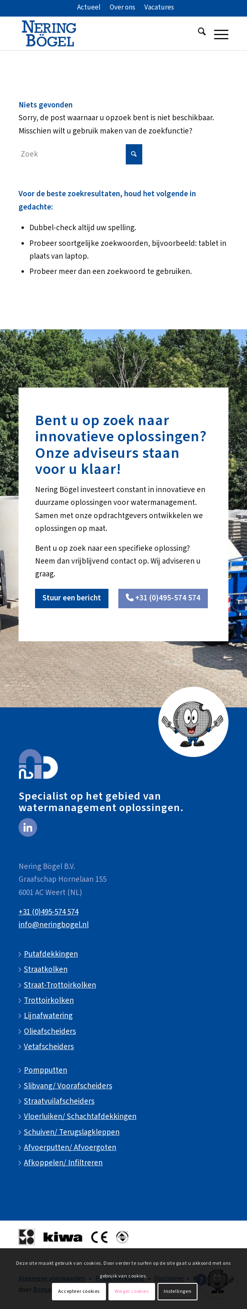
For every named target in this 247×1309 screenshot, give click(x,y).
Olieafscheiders (50, 1031)
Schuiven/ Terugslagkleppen (72, 1132)
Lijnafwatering (48, 1015)
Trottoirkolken (49, 1000)
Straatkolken (46, 969)
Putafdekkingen (51, 954)
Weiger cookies (131, 1291)
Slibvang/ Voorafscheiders (68, 1086)
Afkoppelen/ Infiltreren (63, 1163)
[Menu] (217, 33)
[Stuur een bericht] (71, 598)
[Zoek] (198, 33)
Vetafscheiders (49, 1046)
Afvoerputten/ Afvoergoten (70, 1147)
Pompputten (45, 1070)
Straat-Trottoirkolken (60, 985)
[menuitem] (89, 7)
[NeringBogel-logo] (102, 33)
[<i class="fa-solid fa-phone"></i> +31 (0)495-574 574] (163, 598)
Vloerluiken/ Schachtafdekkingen (80, 1116)
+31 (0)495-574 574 (48, 912)
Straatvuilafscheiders (59, 1101)
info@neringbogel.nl (54, 925)
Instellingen (177, 1291)
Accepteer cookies (79, 1291)
